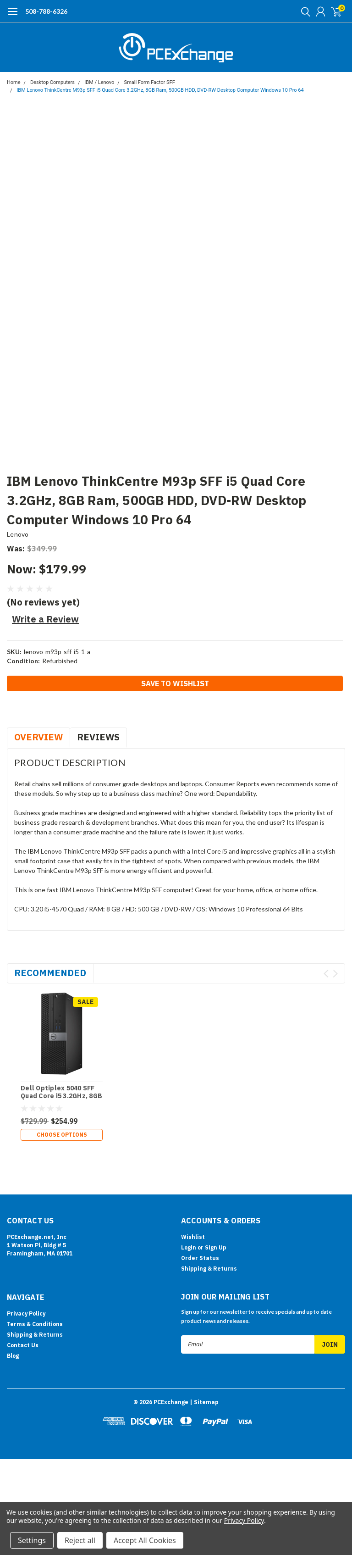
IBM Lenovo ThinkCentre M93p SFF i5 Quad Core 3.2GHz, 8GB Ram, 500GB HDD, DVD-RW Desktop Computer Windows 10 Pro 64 (159, 90)
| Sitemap (204, 1342)
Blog (13, 1296)
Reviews (98, 737)
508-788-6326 (46, 11)
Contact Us (22, 1286)
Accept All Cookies (145, 1540)
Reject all (80, 1540)
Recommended (50, 972)
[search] (303, 11)
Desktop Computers (52, 82)
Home (14, 82)
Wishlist (193, 1177)
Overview (38, 737)
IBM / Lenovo (99, 82)
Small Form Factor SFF (149, 82)
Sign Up (215, 1188)
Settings (32, 1540)
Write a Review (45, 619)
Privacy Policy (26, 1254)
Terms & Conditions (35, 1264)
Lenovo (18, 534)
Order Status (200, 1198)
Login (188, 1188)
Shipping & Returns (209, 1209)
